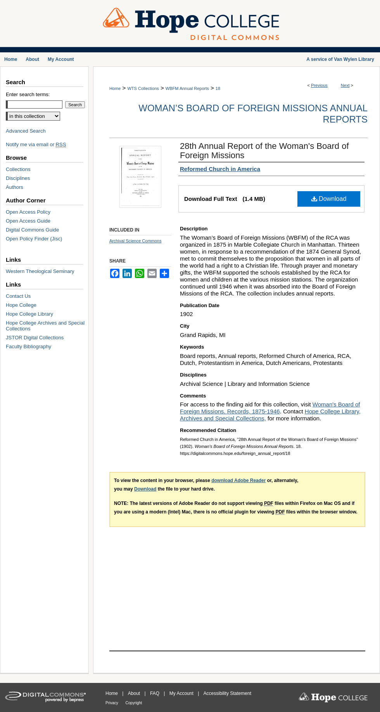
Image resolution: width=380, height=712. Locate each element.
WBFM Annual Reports (187, 88)
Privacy (112, 703)
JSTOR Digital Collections (35, 337)
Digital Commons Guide (32, 230)
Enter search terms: (28, 94)
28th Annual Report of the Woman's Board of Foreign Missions (264, 150)
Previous (319, 85)
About (135, 693)
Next (345, 85)
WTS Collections (143, 88)
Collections (18, 169)
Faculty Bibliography (28, 346)
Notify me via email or (36, 144)
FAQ (155, 693)
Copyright (134, 703)
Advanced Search (26, 131)
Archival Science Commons (135, 240)
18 (218, 88)
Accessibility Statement (227, 693)
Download (329, 198)
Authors (14, 187)
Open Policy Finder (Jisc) (34, 239)
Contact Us (18, 296)
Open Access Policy (28, 212)
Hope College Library (29, 314)
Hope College (21, 305)
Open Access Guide (28, 221)
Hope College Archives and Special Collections (45, 326)
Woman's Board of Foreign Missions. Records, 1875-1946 (270, 408)
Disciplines (18, 178)
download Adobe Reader (238, 480)
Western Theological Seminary (40, 271)
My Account (182, 693)
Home (115, 88)
